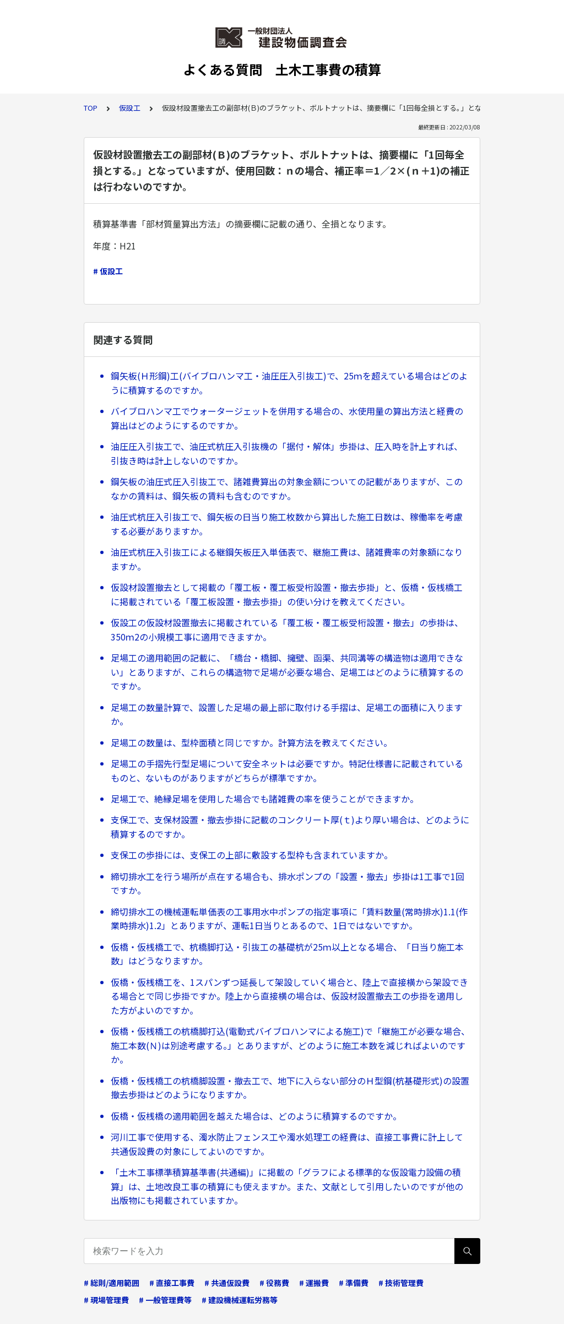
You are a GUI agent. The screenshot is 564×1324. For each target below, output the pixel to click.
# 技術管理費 (401, 1282)
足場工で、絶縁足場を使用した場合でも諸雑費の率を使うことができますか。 (265, 798)
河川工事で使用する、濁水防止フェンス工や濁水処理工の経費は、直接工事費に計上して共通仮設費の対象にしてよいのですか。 (287, 1144)
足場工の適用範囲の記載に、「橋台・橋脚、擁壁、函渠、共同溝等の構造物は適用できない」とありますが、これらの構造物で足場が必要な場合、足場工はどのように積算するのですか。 (287, 671)
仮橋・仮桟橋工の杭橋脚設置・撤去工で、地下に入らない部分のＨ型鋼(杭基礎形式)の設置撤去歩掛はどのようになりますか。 (290, 1087)
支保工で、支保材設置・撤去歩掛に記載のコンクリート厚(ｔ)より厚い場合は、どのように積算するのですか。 (290, 826)
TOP (90, 107)
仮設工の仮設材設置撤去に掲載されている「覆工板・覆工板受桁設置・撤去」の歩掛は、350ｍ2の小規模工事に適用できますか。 (287, 629)
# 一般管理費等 (165, 1299)
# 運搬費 (314, 1282)
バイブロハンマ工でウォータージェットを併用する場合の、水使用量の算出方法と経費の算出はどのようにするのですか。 (287, 418)
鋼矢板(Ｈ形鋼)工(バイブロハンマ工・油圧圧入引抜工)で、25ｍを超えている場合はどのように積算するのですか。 (289, 383)
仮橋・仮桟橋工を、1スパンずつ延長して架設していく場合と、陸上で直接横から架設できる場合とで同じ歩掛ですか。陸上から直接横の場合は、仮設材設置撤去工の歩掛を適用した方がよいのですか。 (289, 996)
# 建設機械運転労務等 (240, 1299)
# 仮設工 (108, 270)
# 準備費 (353, 1282)
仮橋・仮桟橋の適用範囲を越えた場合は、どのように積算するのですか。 (256, 1115)
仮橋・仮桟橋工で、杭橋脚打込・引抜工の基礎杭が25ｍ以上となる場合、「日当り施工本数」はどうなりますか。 (287, 954)
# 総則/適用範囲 (111, 1282)
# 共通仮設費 (227, 1282)
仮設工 (129, 107)
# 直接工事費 (171, 1282)
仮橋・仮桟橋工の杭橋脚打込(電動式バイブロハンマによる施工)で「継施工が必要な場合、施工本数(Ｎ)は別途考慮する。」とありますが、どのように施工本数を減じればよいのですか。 (290, 1045)
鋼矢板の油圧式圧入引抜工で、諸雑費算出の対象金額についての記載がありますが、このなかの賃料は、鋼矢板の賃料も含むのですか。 (287, 488)
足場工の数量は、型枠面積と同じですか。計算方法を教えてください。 (251, 742)
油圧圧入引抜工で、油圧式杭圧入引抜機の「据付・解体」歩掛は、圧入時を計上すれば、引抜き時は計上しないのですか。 (287, 453)
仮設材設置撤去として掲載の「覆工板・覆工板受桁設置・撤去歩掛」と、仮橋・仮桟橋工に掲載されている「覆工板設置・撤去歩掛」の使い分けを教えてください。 (287, 594)
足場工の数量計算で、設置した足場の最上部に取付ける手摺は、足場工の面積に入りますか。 (287, 714)
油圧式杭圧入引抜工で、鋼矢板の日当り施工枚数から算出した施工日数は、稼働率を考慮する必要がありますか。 (287, 524)
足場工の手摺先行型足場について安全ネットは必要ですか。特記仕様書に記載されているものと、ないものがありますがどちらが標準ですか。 (287, 770)
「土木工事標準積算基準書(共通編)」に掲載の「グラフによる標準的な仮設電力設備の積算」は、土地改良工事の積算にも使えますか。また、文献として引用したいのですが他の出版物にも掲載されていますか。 (287, 1186)
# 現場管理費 (106, 1299)
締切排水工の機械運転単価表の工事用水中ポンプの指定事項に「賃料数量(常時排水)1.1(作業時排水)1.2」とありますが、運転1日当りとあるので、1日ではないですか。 (289, 918)
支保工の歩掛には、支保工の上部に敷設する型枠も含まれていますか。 (252, 854)
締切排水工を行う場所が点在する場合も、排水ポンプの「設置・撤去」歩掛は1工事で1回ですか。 (287, 883)
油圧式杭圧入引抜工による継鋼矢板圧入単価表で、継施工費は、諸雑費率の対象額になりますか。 (287, 559)
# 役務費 (274, 1282)
